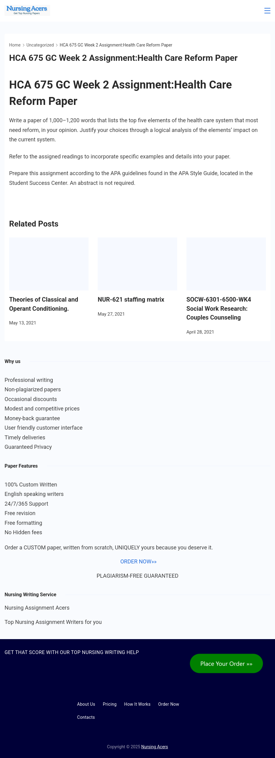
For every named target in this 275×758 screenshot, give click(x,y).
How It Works (137, 704)
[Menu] (267, 11)
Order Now (168, 704)
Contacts (86, 717)
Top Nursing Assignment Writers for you (53, 622)
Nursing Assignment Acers (37, 607)
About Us (86, 704)
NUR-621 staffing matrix (131, 299)
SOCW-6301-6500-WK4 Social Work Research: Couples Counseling (218, 308)
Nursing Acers (154, 746)
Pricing (110, 704)
